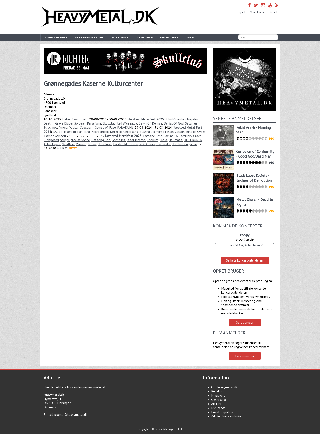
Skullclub (109, 123)
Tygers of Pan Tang (76, 132)
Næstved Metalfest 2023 (123, 136)
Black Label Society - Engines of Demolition (254, 178)
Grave (197, 136)
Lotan (92, 144)
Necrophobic (100, 132)
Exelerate (163, 144)
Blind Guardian (176, 119)
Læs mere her (244, 356)
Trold (163, 140)
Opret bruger (257, 12)
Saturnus (191, 123)
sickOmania (147, 144)
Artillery (186, 136)
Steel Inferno (136, 140)
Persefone (94, 123)
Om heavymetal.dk (224, 387)
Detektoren (169, 37)
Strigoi (64, 140)
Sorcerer (79, 123)
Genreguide (219, 399)
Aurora (63, 127)
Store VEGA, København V (245, 245)
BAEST (57, 132)
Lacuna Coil (172, 136)
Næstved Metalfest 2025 (145, 119)
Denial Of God (174, 123)
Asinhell (60, 136)
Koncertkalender (89, 37)
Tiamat (49, 136)
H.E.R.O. (62, 148)
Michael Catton (174, 132)
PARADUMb (125, 127)
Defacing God (100, 140)
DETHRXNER (193, 140)
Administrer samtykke (226, 416)
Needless (68, 144)
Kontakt (274, 12)
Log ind (241, 12)
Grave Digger (64, 123)
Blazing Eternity (150, 132)
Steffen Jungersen (184, 144)
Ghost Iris (118, 140)
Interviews (120, 37)
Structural (105, 144)
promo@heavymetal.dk (70, 414)
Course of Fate (105, 127)
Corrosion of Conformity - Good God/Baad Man (255, 154)
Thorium (152, 140)
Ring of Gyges (195, 132)
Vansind (81, 144)
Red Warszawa (127, 123)
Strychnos (50, 127)
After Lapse (52, 144)
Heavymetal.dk (100, 17)
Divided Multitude (125, 144)
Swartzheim (80, 119)
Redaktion (218, 391)
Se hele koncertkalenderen (244, 260)
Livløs (66, 119)
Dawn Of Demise (150, 123)
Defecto (116, 132)
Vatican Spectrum (81, 127)
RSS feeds (218, 408)
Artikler (216, 404)
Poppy (244, 234)
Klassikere (218, 395)
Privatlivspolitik (222, 412)
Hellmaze (175, 140)
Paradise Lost (152, 136)
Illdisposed (51, 140)
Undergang (130, 132)
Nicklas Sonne (80, 140)
